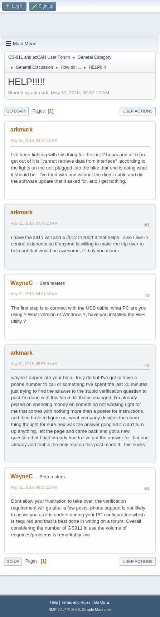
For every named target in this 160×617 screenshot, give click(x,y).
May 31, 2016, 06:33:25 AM (34, 487)
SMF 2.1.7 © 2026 (64, 609)
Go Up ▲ (102, 602)
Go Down (16, 111)
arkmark (21, 129)
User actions (137, 111)
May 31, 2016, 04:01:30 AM (34, 294)
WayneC (21, 283)
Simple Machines (97, 609)
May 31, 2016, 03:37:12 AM (34, 140)
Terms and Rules (76, 602)
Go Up (12, 561)
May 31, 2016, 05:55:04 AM (34, 364)
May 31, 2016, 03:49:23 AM (34, 223)
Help (54, 602)
